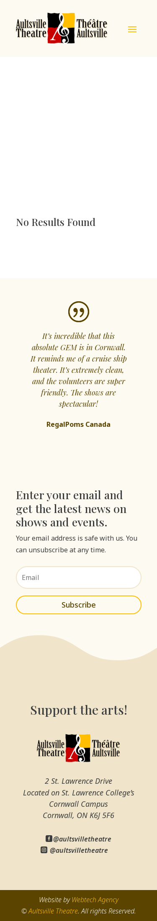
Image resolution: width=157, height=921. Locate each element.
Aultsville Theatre (53, 911)
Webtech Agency (95, 899)
